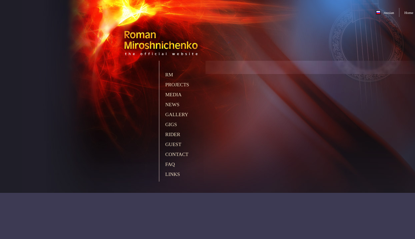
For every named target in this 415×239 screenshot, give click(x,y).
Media (173, 94)
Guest (173, 144)
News (172, 104)
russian (389, 13)
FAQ (170, 164)
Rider (172, 134)
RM (169, 74)
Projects (177, 84)
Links (172, 174)
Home (408, 13)
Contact (177, 154)
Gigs (171, 124)
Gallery (176, 114)
